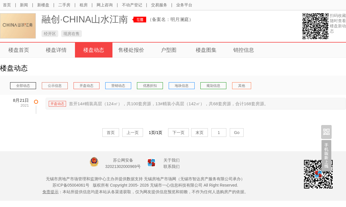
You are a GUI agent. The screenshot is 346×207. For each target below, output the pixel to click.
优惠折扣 (150, 86)
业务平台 (184, 5)
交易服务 (159, 5)
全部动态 (23, 86)
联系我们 (171, 166)
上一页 (133, 132)
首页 (7, 5)
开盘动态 (86, 86)
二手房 (64, 5)
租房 (84, 5)
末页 (199, 132)
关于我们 (171, 160)
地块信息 (182, 86)
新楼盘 (43, 5)
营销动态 (118, 86)
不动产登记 (132, 5)
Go (237, 132)
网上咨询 (105, 5)
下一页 (178, 132)
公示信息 (55, 86)
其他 (241, 86)
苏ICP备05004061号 (70, 185)
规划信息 (213, 86)
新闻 (24, 5)
